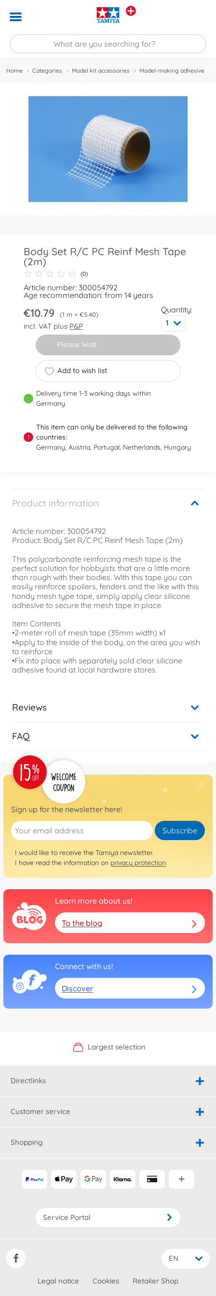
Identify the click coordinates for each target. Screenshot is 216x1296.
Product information (55, 503)
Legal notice (58, 1280)
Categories (47, 70)
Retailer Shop (155, 1280)
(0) (56, 274)
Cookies (106, 1280)
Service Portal (108, 1217)
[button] (195, 16)
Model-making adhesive (171, 70)
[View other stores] (131, 11)
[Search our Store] (108, 43)
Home (14, 70)
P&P (76, 326)
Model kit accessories (101, 70)
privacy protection (138, 862)
